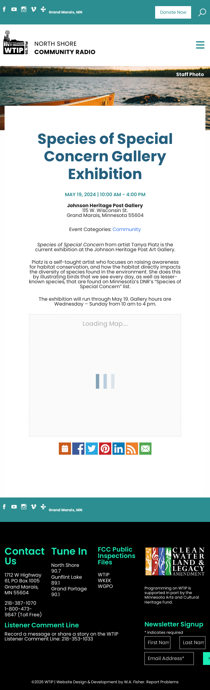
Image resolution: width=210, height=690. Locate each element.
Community (126, 229)
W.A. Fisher (134, 681)
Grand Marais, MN (65, 12)
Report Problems (162, 681)
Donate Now (173, 12)
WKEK (104, 580)
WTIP (103, 574)
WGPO (105, 586)
